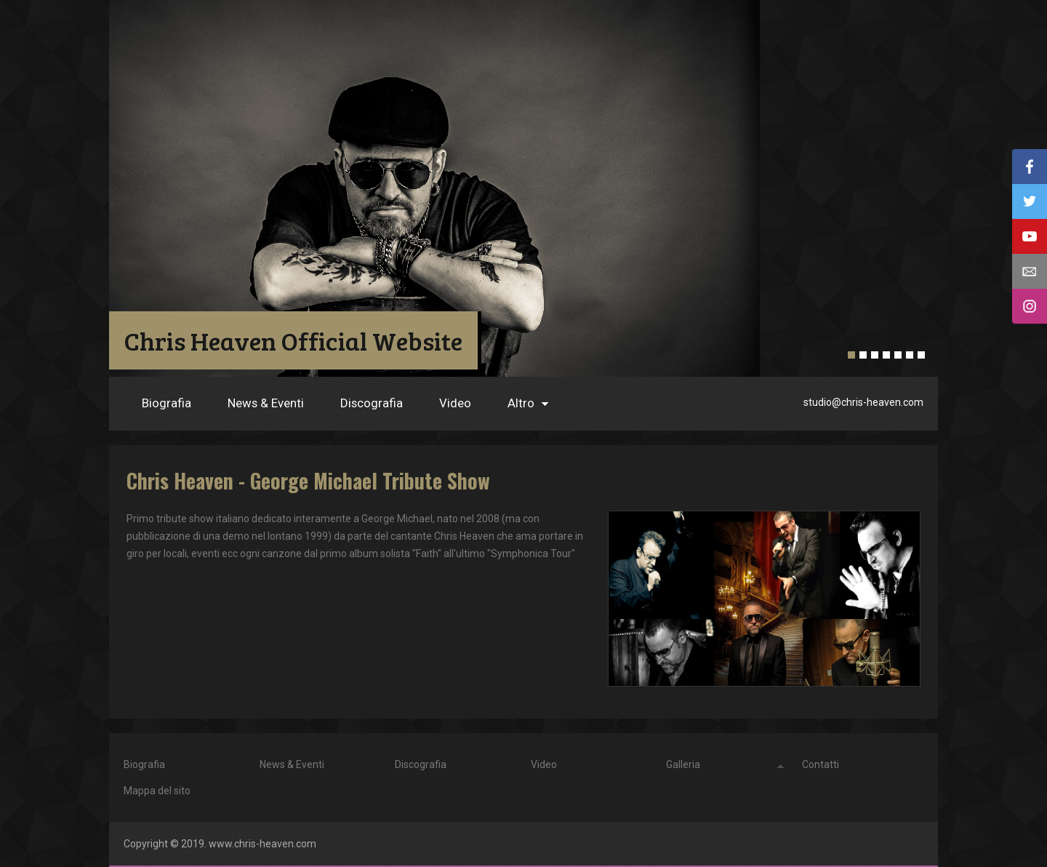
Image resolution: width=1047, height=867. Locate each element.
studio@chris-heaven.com (863, 402)
